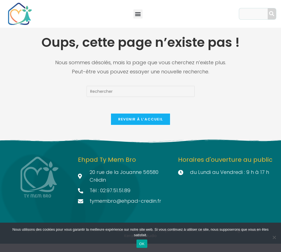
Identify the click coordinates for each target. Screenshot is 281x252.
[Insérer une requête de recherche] (141, 99)
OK (142, 244)
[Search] (272, 13)
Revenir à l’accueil (140, 127)
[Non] (274, 237)
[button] (138, 14)
